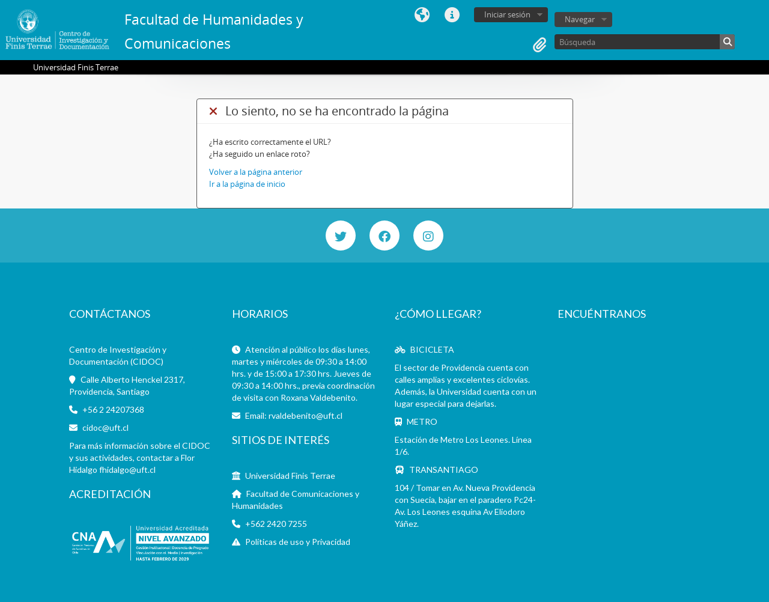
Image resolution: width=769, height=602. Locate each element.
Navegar (580, 19)
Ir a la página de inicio (247, 183)
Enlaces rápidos (452, 15)
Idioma (422, 15)
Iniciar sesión (507, 14)
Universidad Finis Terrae (290, 475)
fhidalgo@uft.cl (127, 469)
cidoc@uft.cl (105, 427)
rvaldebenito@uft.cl (305, 415)
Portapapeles (539, 45)
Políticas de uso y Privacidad (297, 542)
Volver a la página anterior (255, 171)
